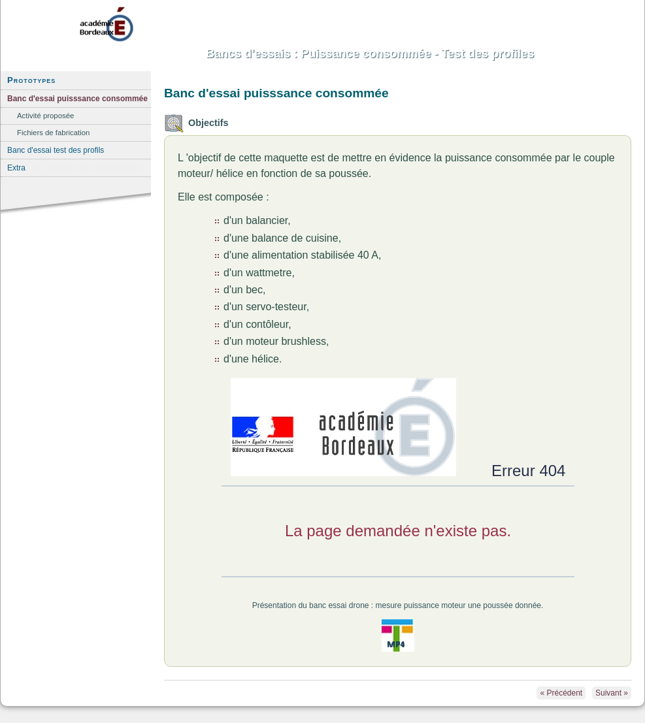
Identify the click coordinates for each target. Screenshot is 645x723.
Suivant (611, 693)
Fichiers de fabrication (53, 133)
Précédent (561, 693)
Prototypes (31, 80)
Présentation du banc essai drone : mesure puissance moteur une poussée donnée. (398, 605)
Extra (16, 167)
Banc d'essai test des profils (55, 150)
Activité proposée (45, 116)
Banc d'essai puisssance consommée (77, 98)
